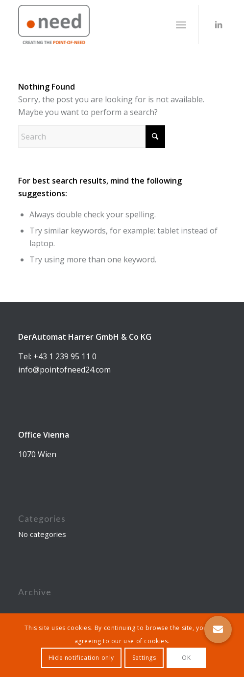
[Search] (91, 136)
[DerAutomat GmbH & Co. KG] (101, 24)
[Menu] (181, 24)
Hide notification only (81, 658)
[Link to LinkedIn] (218, 24)
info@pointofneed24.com (64, 369)
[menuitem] (181, 24)
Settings (144, 658)
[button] (218, 629)
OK (186, 658)
